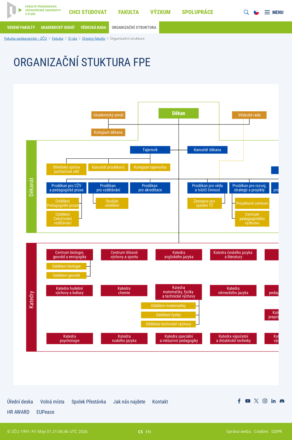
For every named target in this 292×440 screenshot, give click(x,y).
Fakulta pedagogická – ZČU (25, 38)
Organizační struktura (127, 38)
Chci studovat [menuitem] (88, 12)
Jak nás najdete (129, 402)
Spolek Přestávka (89, 402)
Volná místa (52, 402)
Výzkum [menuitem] (160, 12)
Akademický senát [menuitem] (58, 27)
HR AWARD (18, 412)
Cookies (261, 431)
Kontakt (160, 402)
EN (148, 431)
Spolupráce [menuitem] (197, 12)
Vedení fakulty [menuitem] (21, 27)
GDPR (276, 431)
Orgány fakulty (93, 38)
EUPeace (45, 412)
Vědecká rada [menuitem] (93, 27)
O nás (72, 38)
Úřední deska (20, 402)
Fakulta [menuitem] (128, 12)
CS (140, 431)
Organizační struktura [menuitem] (134, 27)
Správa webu (238, 431)
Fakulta (57, 38)
